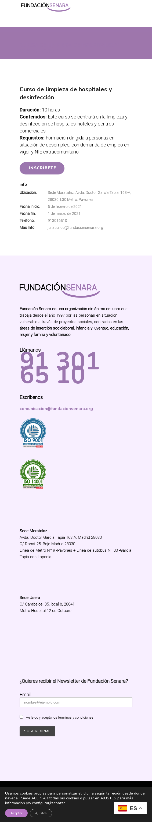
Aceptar (16, 813)
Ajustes (41, 813)
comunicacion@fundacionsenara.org (56, 409)
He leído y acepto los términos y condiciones (59, 717)
